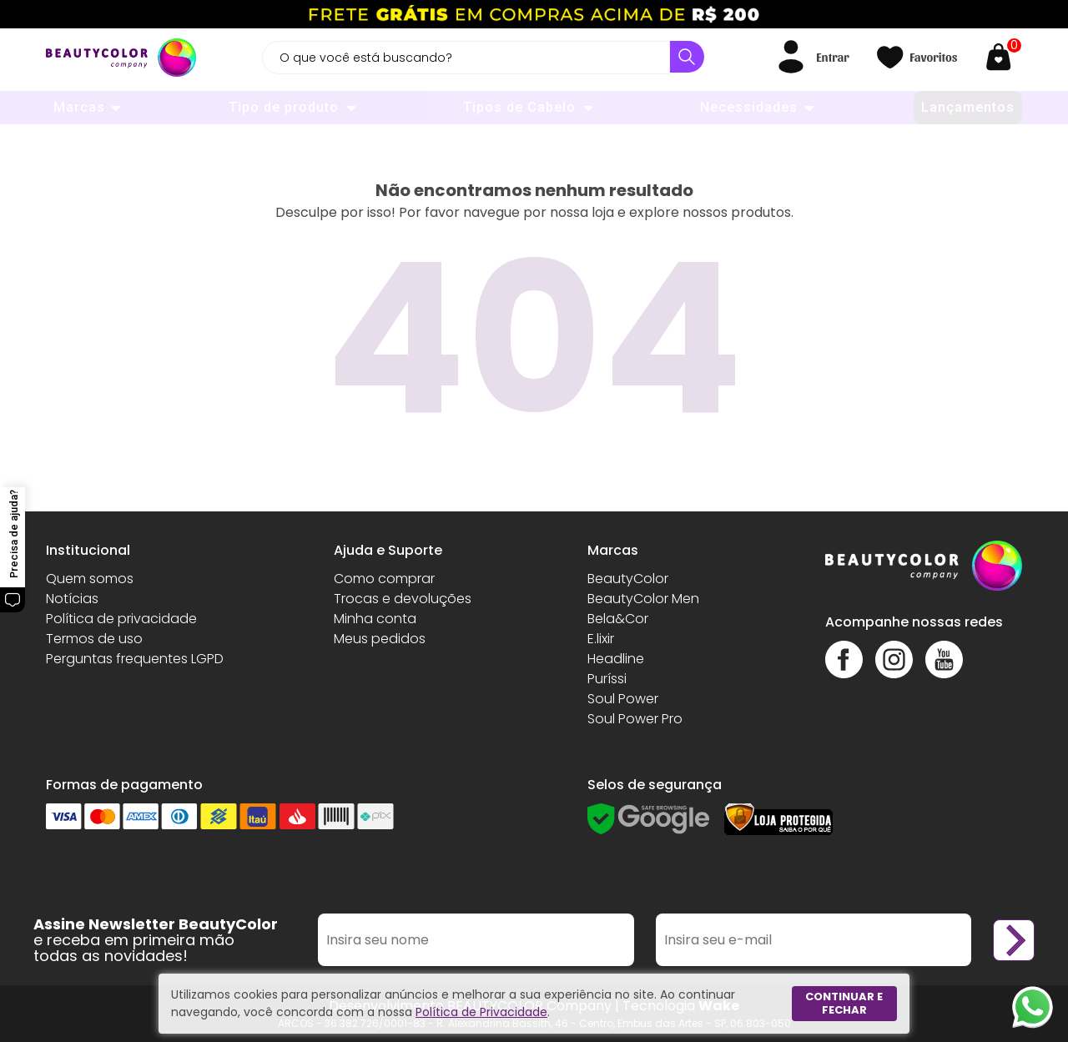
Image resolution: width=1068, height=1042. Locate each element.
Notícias (72, 598)
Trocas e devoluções (402, 598)
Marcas (79, 107)
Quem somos (90, 578)
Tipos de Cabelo (519, 107)
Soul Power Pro (635, 718)
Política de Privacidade (481, 1012)
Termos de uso (94, 638)
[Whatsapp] (1032, 1006)
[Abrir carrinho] (1002, 57)
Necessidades (749, 107)
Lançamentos (968, 107)
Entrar (832, 56)
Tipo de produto (284, 107)
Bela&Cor (617, 618)
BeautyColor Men (643, 598)
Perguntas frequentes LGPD (135, 658)
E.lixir (600, 638)
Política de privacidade (121, 618)
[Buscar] (687, 57)
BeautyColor (627, 578)
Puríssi (607, 678)
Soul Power (622, 698)
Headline (615, 658)
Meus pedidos (380, 638)
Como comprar (384, 578)
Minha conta (375, 618)
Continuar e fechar (844, 1003)
